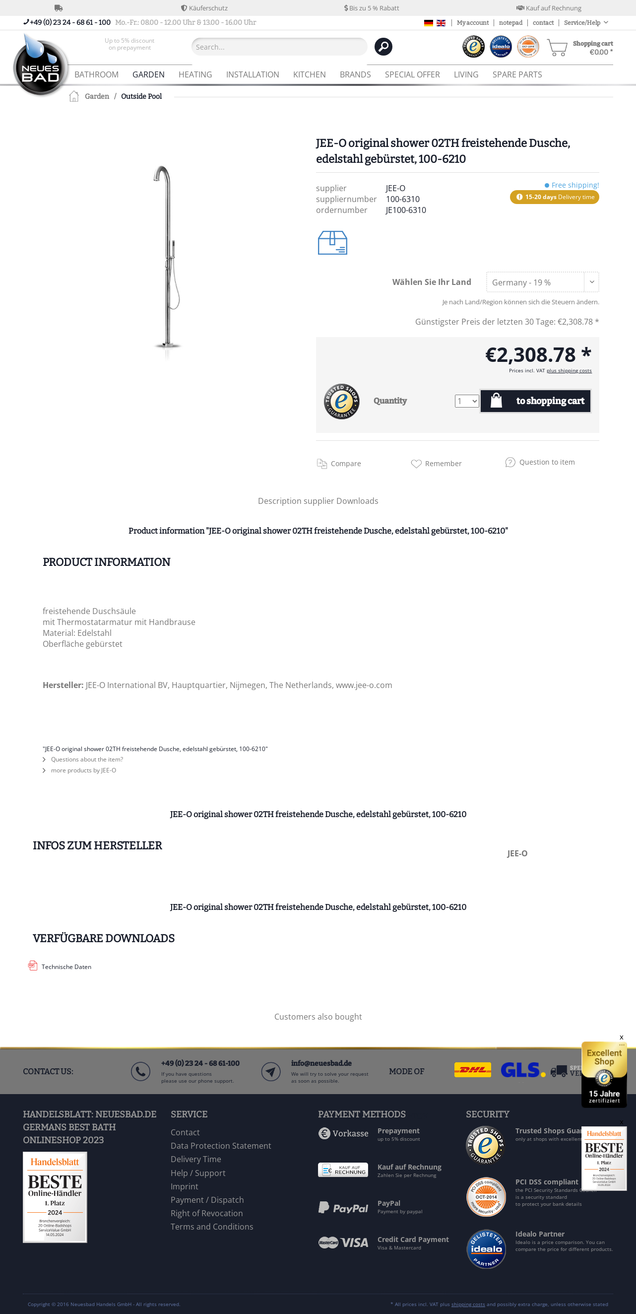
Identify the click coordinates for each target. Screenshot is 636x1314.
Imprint (184, 1186)
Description (280, 500)
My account (473, 22)
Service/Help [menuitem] (582, 22)
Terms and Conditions (212, 1226)
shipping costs (468, 1304)
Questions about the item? (83, 759)
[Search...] (279, 47)
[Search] (383, 47)
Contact (185, 1132)
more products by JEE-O (79, 770)
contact (543, 22)
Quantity (390, 401)
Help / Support (198, 1173)
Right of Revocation (207, 1213)
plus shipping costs (569, 370)
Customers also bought (318, 1016)
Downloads (357, 500)
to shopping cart (550, 401)
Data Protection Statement (221, 1145)
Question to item (547, 462)
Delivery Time (196, 1159)
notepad (510, 22)
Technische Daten (66, 967)
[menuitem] (129, 46)
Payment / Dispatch (207, 1199)
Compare (346, 463)
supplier (320, 500)
